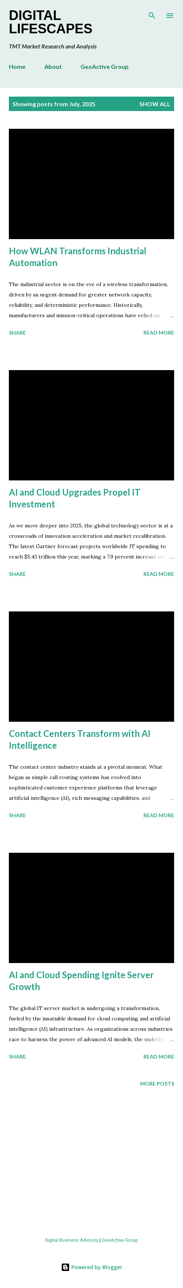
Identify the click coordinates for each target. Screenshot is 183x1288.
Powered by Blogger (91, 1267)
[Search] (152, 13)
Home (17, 66)
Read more (158, 332)
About (53, 66)
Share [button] (17, 332)
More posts (157, 1083)
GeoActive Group (105, 66)
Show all (154, 103)
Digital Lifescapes (50, 22)
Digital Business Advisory (71, 1240)
